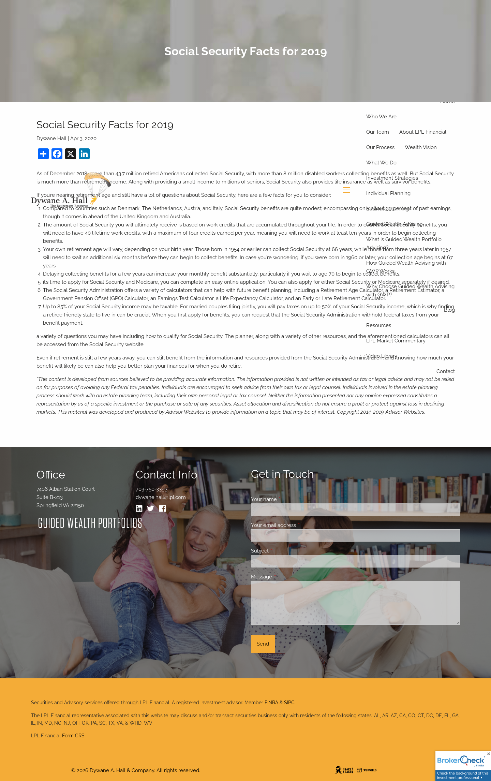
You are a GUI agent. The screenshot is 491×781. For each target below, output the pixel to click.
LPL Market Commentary (396, 341)
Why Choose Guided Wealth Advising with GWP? (410, 290)
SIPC (289, 702)
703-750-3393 (151, 489)
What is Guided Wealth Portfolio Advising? (404, 243)
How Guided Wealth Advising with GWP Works (406, 267)
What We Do (381, 163)
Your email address (298, 525)
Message (286, 577)
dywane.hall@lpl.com (161, 497)
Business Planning (387, 209)
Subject (284, 551)
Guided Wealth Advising (394, 224)
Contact (445, 371)
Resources (378, 325)
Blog (449, 310)
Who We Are (381, 117)
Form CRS (73, 735)
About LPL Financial (422, 132)
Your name (288, 499)
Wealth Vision (421, 147)
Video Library (381, 356)
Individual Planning (388, 193)
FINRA (271, 702)
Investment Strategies (392, 178)
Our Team (377, 132)
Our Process (380, 147)
